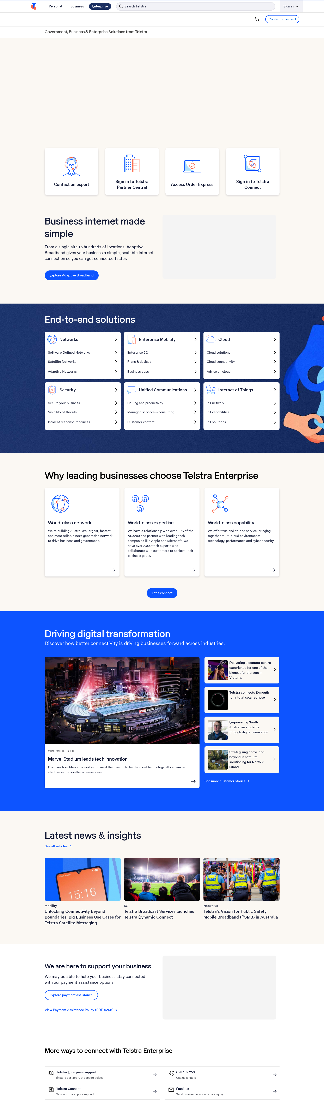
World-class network (69, 524)
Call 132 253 (186, 1073)
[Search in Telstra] (195, 6)
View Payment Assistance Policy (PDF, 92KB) (81, 1011)
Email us (200, 1090)
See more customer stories (227, 782)
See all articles (58, 847)
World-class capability (231, 524)
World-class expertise (151, 524)
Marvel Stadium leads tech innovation (88, 760)
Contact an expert (282, 19)
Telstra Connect (75, 1090)
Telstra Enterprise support (79, 1073)
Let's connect (162, 594)
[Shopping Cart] (257, 19)
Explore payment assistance (71, 996)
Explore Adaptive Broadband (72, 275)
